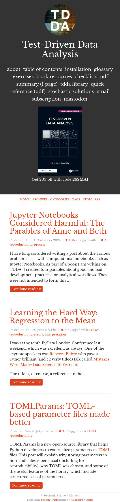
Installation (78, 69)
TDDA (70, 240)
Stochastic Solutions (71, 91)
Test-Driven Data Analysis (60, 49)
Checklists (86, 76)
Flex (55, 499)
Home (25, 199)
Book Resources (54, 76)
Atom (87, 199)
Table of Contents (42, 69)
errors (38, 334)
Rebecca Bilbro (63, 354)
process (39, 244)
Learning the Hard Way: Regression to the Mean (54, 316)
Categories (59, 199)
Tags (76, 199)
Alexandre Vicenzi (82, 499)
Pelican (45, 499)
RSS (97, 199)
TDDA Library (74, 84)
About (13, 69)
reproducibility (21, 244)
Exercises (23, 76)
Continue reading (26, 289)
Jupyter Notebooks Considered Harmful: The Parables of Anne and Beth (58, 223)
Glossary (103, 69)
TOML (104, 450)
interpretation (55, 334)
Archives (40, 199)
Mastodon (75, 99)
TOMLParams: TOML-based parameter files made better (60, 414)
